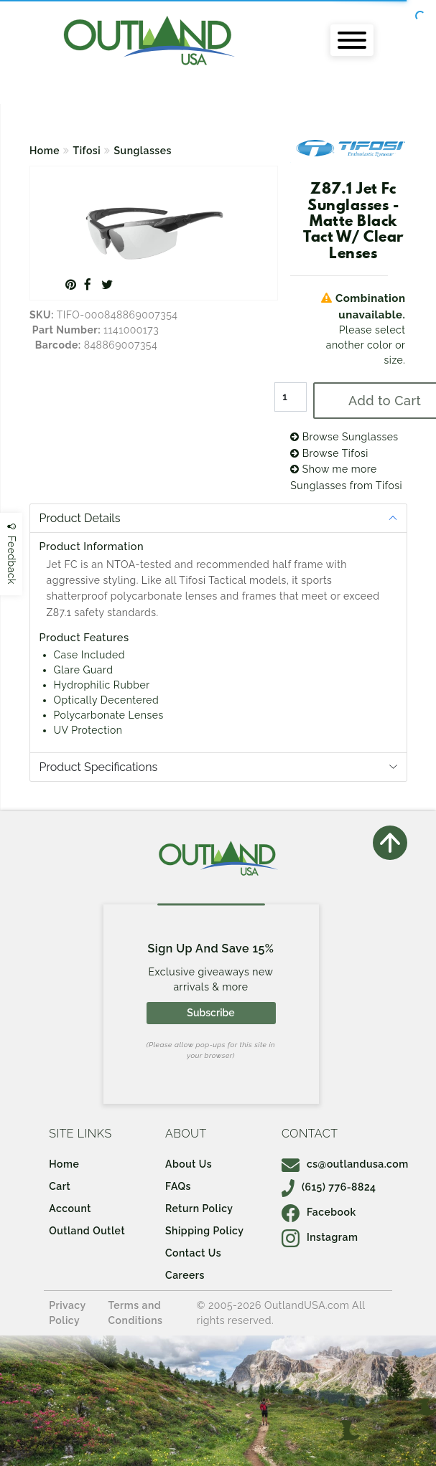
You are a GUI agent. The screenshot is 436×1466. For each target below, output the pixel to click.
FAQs (178, 1186)
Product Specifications (99, 767)
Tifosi (87, 150)
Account (70, 1208)
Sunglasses (143, 150)
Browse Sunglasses (344, 437)
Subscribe (210, 1012)
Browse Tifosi (329, 453)
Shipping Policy (204, 1230)
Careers (185, 1275)
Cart (59, 1186)
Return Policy (199, 1208)
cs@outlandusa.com (345, 1164)
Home (44, 150)
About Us (188, 1164)
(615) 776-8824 (329, 1187)
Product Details (80, 518)
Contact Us (193, 1253)
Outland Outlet (87, 1230)
